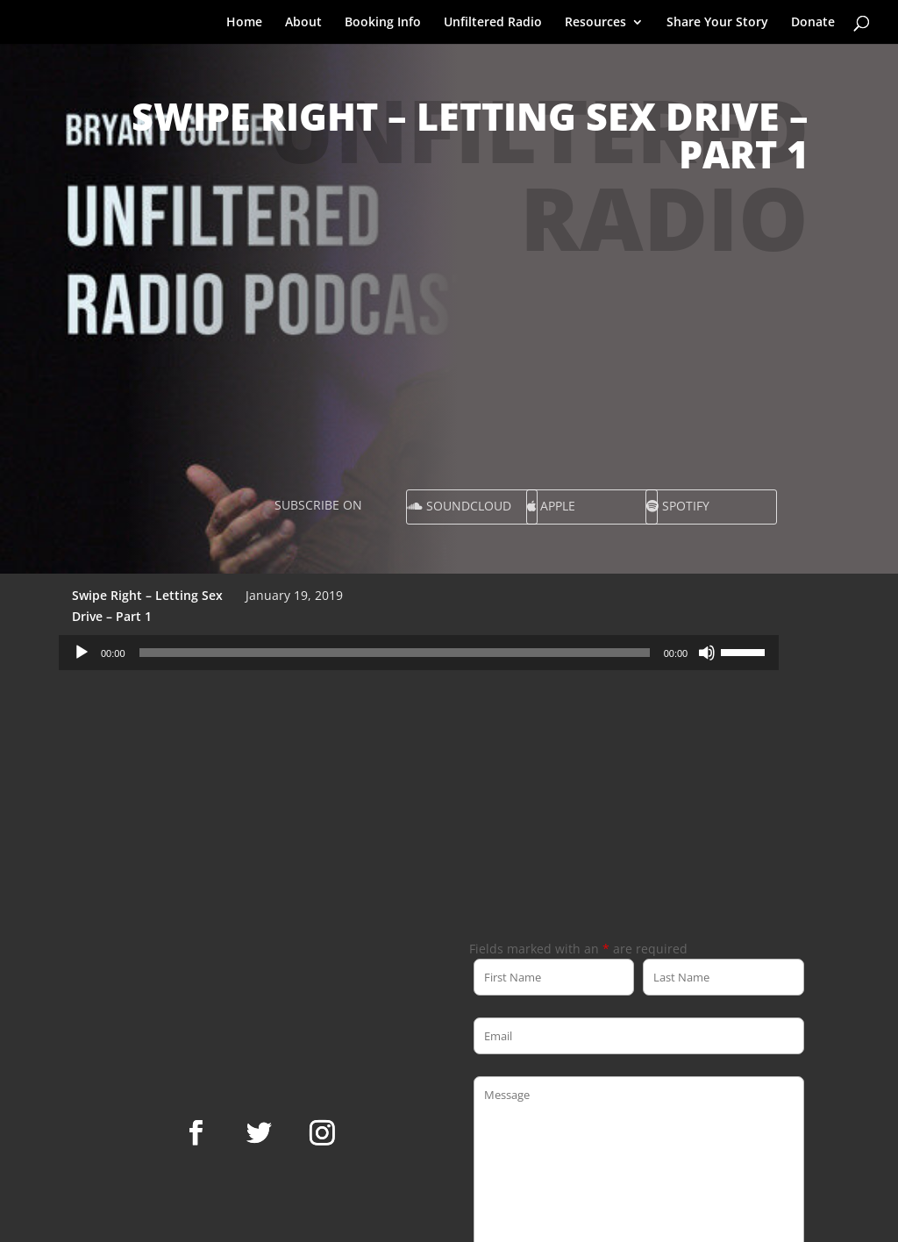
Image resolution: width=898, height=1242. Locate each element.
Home (244, 23)
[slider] (394, 652)
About (303, 23)
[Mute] (707, 652)
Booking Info (383, 23)
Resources (595, 23)
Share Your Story (717, 23)
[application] (419, 652)
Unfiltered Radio (493, 23)
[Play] (81, 652)
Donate (813, 23)
